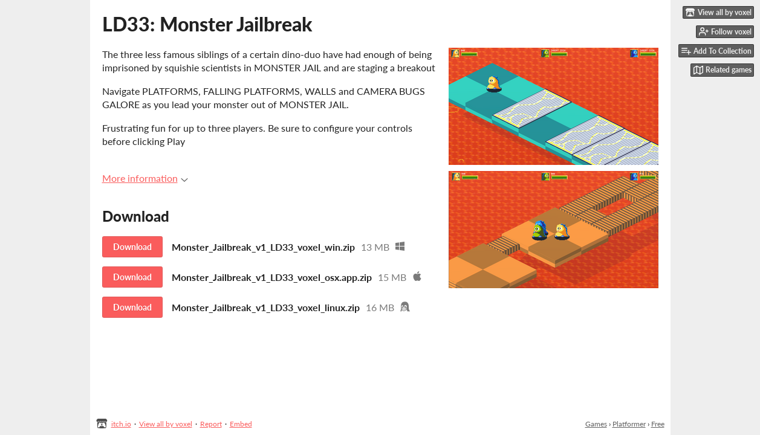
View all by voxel (165, 423)
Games (596, 423)
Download (132, 247)
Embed (241, 423)
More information (145, 178)
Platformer (629, 423)
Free (657, 423)
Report (211, 423)
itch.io (121, 423)
